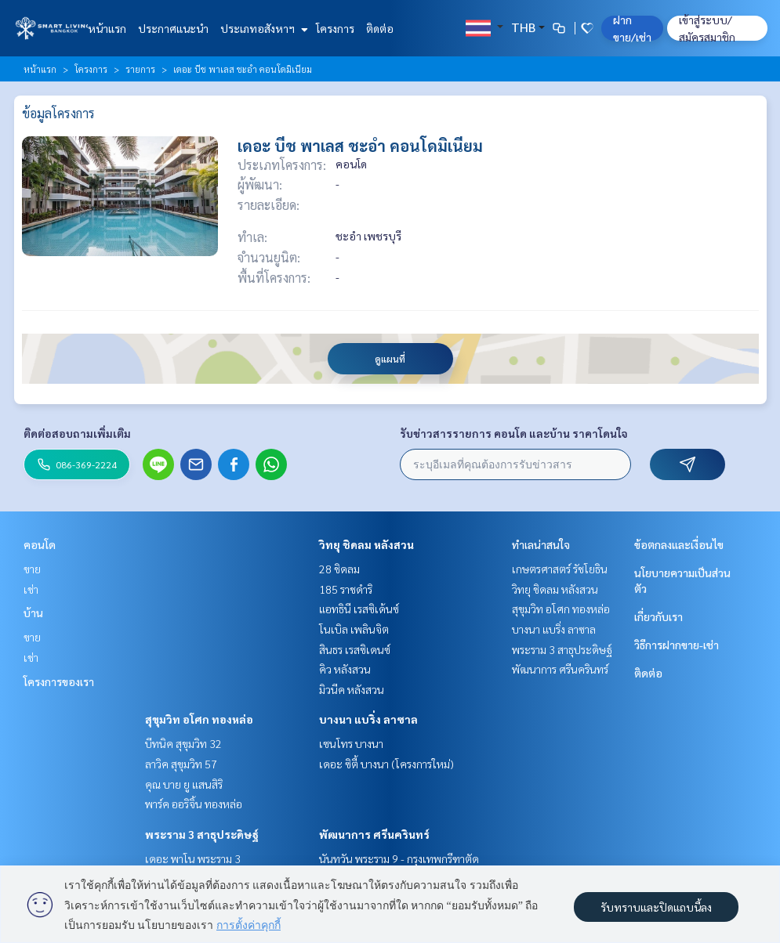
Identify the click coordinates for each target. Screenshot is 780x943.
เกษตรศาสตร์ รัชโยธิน (560, 569)
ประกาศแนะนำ (173, 28)
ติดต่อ (380, 28)
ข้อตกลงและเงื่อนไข (679, 544)
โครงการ (335, 28)
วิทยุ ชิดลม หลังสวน (366, 544)
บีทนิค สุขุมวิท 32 (183, 743)
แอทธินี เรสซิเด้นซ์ (359, 609)
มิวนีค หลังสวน (351, 689)
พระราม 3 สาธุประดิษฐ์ (202, 834)
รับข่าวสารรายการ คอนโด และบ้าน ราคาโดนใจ (514, 433)
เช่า (31, 589)
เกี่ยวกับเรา (658, 616)
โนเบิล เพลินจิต (354, 629)
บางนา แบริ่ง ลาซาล (368, 719)
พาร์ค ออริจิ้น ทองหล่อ (193, 804)
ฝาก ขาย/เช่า (632, 28)
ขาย (32, 569)
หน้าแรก (107, 28)
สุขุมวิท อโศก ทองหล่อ (199, 719)
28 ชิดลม (339, 569)
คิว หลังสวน (345, 669)
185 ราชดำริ (345, 589)
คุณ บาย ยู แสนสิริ (184, 784)
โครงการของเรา (59, 681)
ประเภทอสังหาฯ (262, 28)
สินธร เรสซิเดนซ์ (354, 649)
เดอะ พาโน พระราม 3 (193, 858)
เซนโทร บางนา (351, 743)
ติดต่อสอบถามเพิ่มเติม (77, 433)
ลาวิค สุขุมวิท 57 (181, 764)
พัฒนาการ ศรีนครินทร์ (374, 834)
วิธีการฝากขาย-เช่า (676, 645)
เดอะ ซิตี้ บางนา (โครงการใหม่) (386, 764)
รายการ (140, 69)
